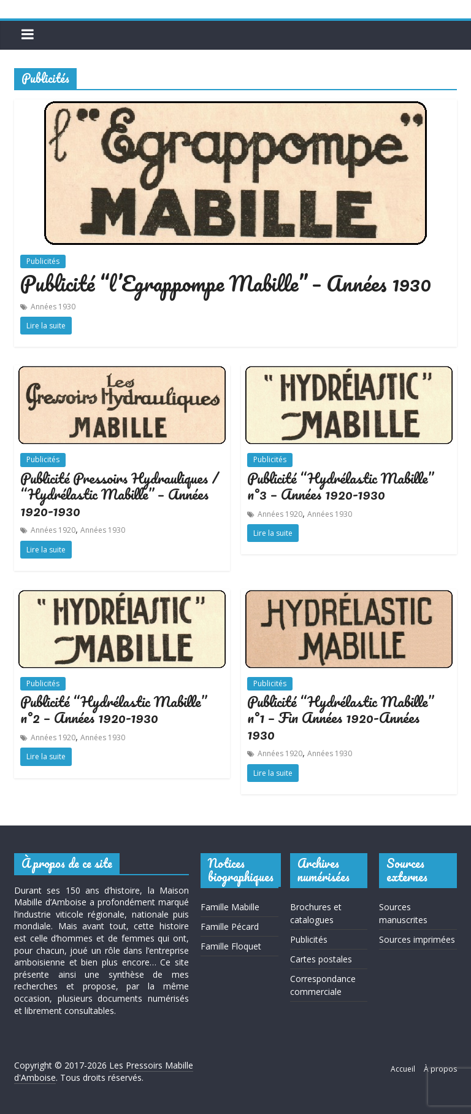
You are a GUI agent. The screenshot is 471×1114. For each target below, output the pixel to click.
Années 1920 (53, 530)
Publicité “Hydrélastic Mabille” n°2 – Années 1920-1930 (113, 709)
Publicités (42, 261)
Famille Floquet (231, 946)
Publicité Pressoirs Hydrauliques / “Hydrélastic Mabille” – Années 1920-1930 (119, 494)
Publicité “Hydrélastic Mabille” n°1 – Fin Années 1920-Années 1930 (340, 717)
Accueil (403, 1069)
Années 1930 (53, 306)
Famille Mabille (230, 907)
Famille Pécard (230, 926)
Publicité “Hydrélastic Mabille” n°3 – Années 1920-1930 (340, 486)
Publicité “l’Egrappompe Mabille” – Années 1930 (225, 283)
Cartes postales (321, 959)
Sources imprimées (417, 939)
